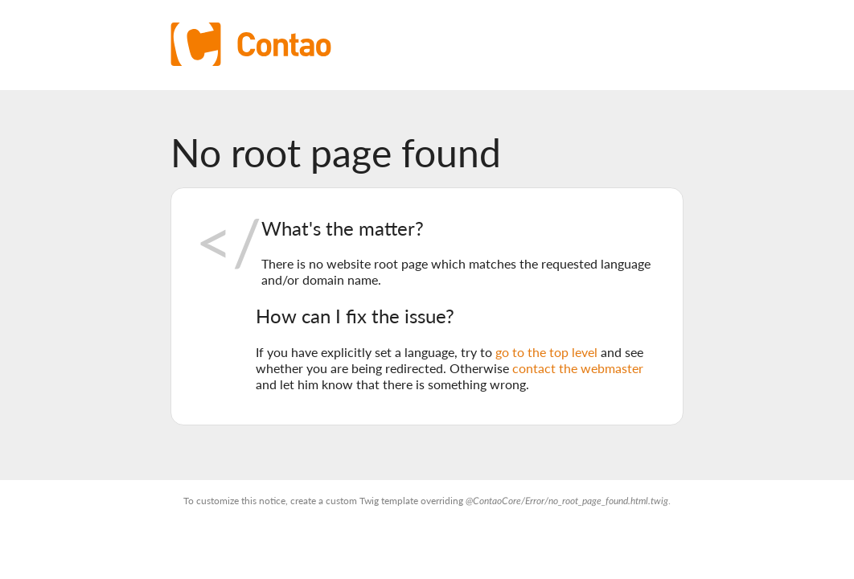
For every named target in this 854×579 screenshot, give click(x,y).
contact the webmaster (577, 368)
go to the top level (546, 351)
